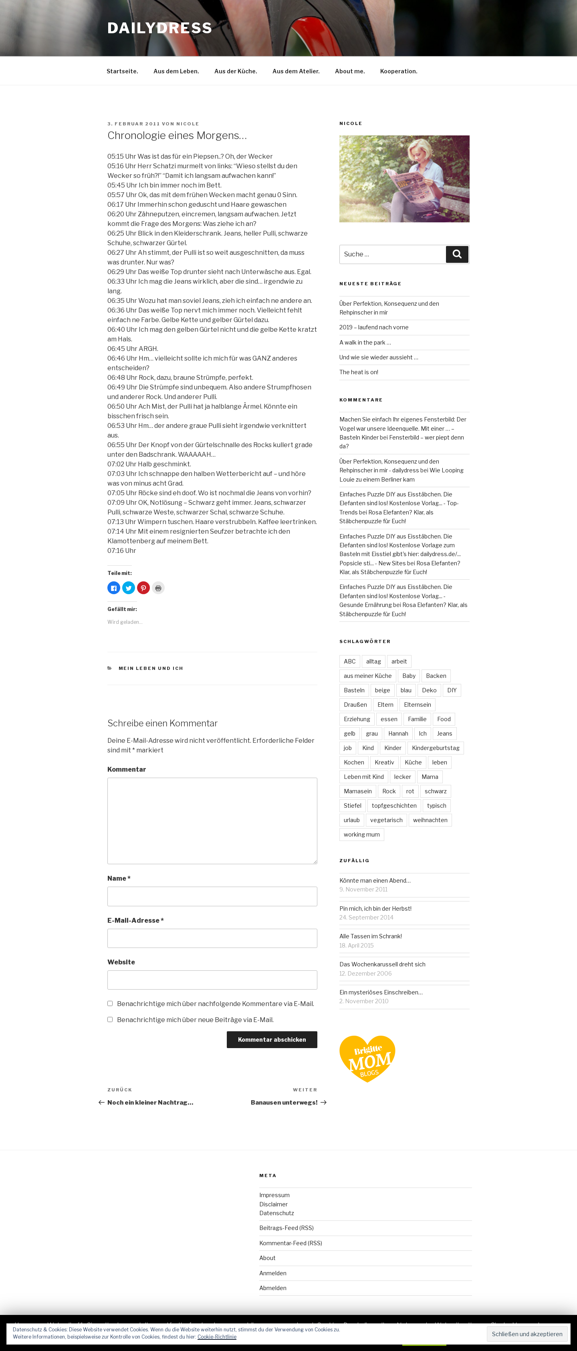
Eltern (385, 704)
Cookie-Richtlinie (217, 1337)
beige (382, 690)
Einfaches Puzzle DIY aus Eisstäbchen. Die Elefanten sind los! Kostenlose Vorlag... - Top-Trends (399, 503)
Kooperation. (399, 71)
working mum (362, 834)
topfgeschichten (394, 805)
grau (372, 733)
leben (439, 762)
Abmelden (272, 1287)
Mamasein (358, 791)
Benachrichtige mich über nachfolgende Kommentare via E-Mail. (215, 1004)
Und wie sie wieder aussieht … (378, 357)
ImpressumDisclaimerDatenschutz (276, 1204)
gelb (349, 733)
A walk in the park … (365, 342)
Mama (430, 776)
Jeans (444, 733)
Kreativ (384, 762)
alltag (373, 661)
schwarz (436, 791)
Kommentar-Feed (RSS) (290, 1243)
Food (444, 719)
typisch (436, 805)
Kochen (354, 762)
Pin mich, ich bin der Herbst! (375, 908)
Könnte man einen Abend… (375, 880)
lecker (402, 776)
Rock (389, 791)
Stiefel (352, 805)
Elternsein (417, 704)
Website (121, 962)
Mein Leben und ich (151, 668)
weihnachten (430, 820)
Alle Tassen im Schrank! (370, 936)
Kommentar (126, 769)
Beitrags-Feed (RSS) (286, 1227)
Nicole (188, 124)
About (267, 1257)
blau (406, 690)
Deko (429, 690)
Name (119, 878)
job (348, 747)
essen (389, 719)
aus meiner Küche (368, 675)
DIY (452, 690)
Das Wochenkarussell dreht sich (382, 964)
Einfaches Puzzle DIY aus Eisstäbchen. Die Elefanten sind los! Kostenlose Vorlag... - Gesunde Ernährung (395, 595)
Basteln (354, 690)
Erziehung (357, 719)
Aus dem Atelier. (296, 71)
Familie (417, 719)
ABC (350, 661)
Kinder (392, 747)
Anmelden (272, 1273)
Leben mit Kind (364, 776)
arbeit (399, 661)
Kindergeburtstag (436, 747)
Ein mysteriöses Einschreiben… (381, 992)
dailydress (160, 28)
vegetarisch (386, 820)
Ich (423, 733)
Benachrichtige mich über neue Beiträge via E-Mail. (195, 1020)
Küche (413, 762)
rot (410, 791)
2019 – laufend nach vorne (374, 327)
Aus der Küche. (235, 71)
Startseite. (122, 71)
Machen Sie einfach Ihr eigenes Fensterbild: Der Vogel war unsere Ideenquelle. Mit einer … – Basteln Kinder (402, 428)
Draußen (355, 704)
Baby (409, 675)
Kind (368, 747)
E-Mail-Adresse (135, 920)
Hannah (398, 733)
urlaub (352, 820)
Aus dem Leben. (176, 71)
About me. (350, 71)
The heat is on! (358, 372)
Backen (436, 675)
